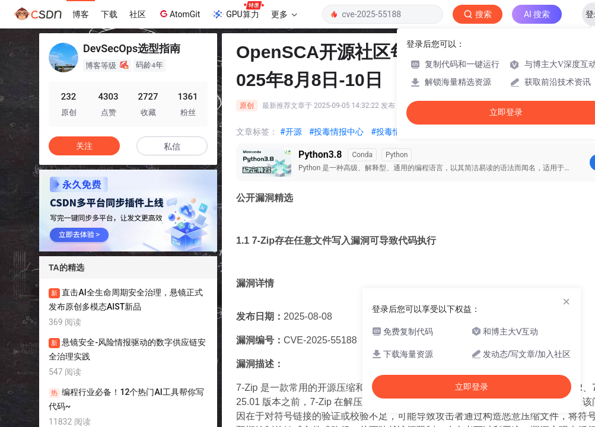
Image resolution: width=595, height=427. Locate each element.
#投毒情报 (390, 131)
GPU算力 (237, 10)
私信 (172, 146)
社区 (137, 14)
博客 (80, 14)
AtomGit (179, 14)
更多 (284, 14)
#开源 (291, 131)
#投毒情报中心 (336, 131)
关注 (84, 146)
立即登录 (471, 386)
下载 (109, 14)
